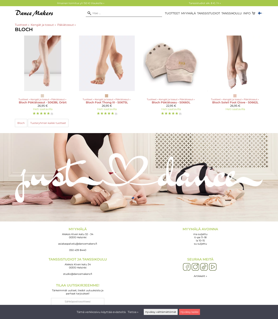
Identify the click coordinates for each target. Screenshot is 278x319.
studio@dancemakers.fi (77, 274)
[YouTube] (212, 267)
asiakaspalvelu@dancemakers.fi (77, 243)
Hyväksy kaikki (189, 312)
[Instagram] (195, 267)
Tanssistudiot (208, 13)
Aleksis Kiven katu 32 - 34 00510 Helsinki (78, 233)
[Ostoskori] (253, 13)
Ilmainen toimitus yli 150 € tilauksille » (80, 3)
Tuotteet (172, 13)
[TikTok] (204, 267)
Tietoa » (133, 312)
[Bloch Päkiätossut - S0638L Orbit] (43, 77)
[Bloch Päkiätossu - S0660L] (171, 77)
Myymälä (188, 13)
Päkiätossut (66, 25)
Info (247, 13)
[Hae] (124, 13)
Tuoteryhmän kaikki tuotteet (48, 123)
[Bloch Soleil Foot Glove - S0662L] (235, 77)
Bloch (21, 123)
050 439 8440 (77, 250)
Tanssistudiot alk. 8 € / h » (205, 3)
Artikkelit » (200, 276)
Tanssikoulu (231, 13)
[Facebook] (186, 267)
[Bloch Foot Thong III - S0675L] (107, 77)
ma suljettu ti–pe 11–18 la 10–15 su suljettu (200, 236)
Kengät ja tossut (43, 25)
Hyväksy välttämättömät (160, 312)
